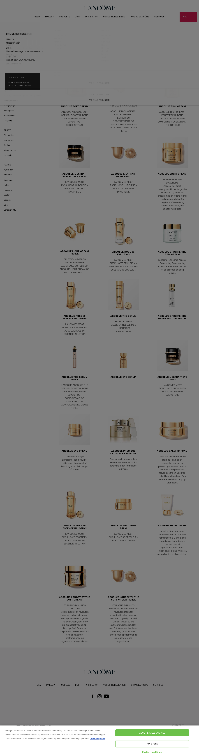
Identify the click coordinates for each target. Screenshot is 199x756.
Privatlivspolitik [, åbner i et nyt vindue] (97, 741)
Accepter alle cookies (152, 735)
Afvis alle (152, 746)
